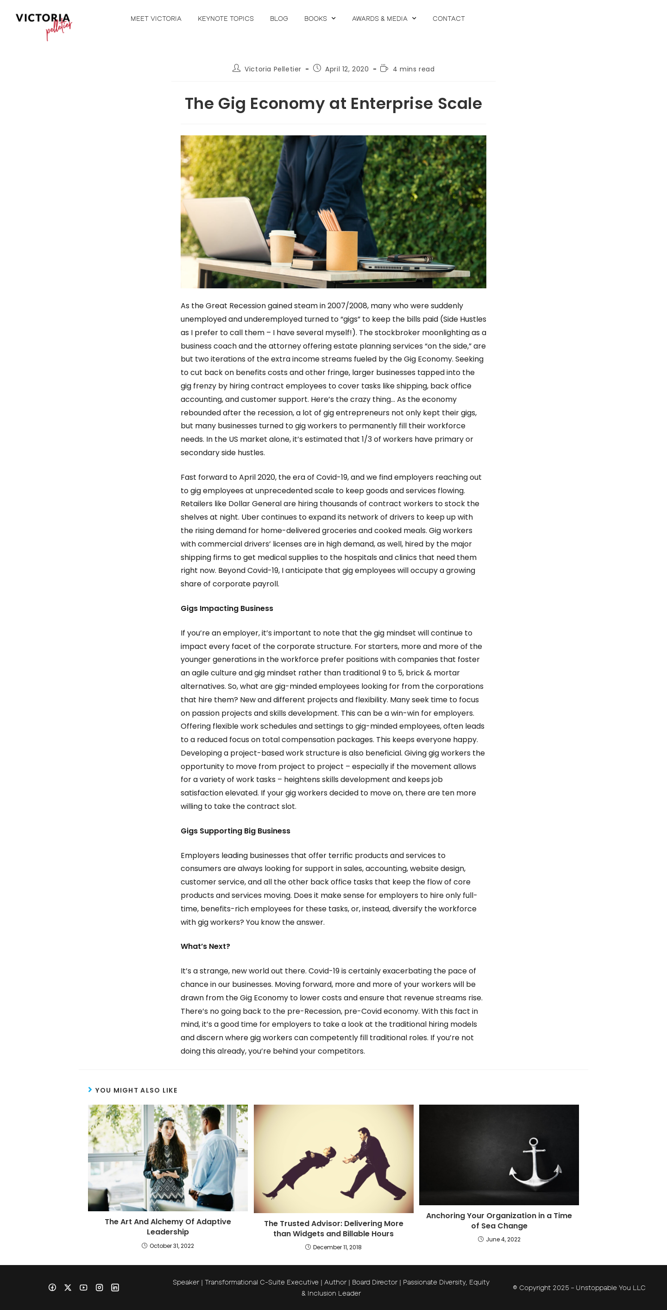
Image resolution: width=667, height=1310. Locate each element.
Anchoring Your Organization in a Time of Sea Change (499, 1221)
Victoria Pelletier (273, 69)
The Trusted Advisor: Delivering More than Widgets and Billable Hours (333, 1229)
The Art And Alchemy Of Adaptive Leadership (168, 1227)
